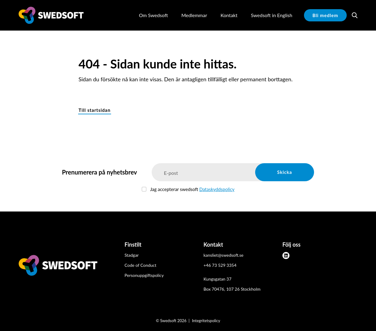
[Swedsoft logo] (58, 266)
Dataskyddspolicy (216, 189)
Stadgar (132, 255)
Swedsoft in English (271, 15)
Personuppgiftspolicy (144, 275)
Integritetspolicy (206, 320)
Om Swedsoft (153, 15)
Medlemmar (194, 15)
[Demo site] (51, 15)
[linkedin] (286, 255)
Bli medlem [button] (325, 15)
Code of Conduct (140, 265)
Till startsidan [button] (94, 110)
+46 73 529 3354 (220, 265)
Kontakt (228, 15)
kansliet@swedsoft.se (224, 255)
